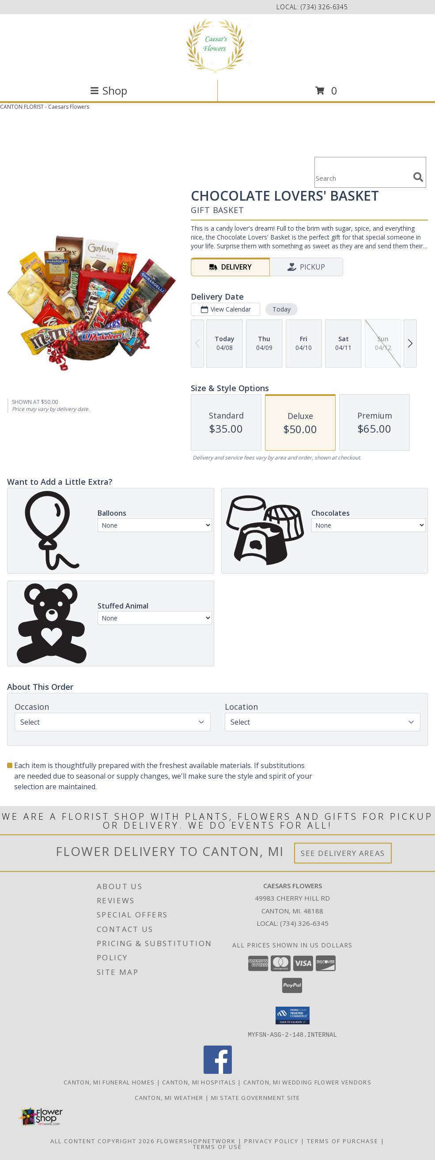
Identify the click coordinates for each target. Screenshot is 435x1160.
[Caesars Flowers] (217, 46)
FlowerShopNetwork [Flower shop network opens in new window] (196, 1141)
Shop (108, 90)
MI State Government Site (255, 1097)
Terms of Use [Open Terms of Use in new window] (217, 1146)
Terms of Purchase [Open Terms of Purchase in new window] (342, 1141)
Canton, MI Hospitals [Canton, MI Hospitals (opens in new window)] (199, 1082)
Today (281, 309)
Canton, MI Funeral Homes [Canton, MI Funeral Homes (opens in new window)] (109, 1082)
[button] (293, 1015)
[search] (418, 177)
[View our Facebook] (218, 1071)
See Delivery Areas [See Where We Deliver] (343, 853)
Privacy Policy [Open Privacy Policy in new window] (271, 1141)
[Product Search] (362, 177)
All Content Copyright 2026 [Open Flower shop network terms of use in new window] (102, 1141)
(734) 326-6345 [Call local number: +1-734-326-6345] (324, 7)
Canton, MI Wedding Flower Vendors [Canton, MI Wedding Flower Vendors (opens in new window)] (307, 1082)
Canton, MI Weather (169, 1097)
